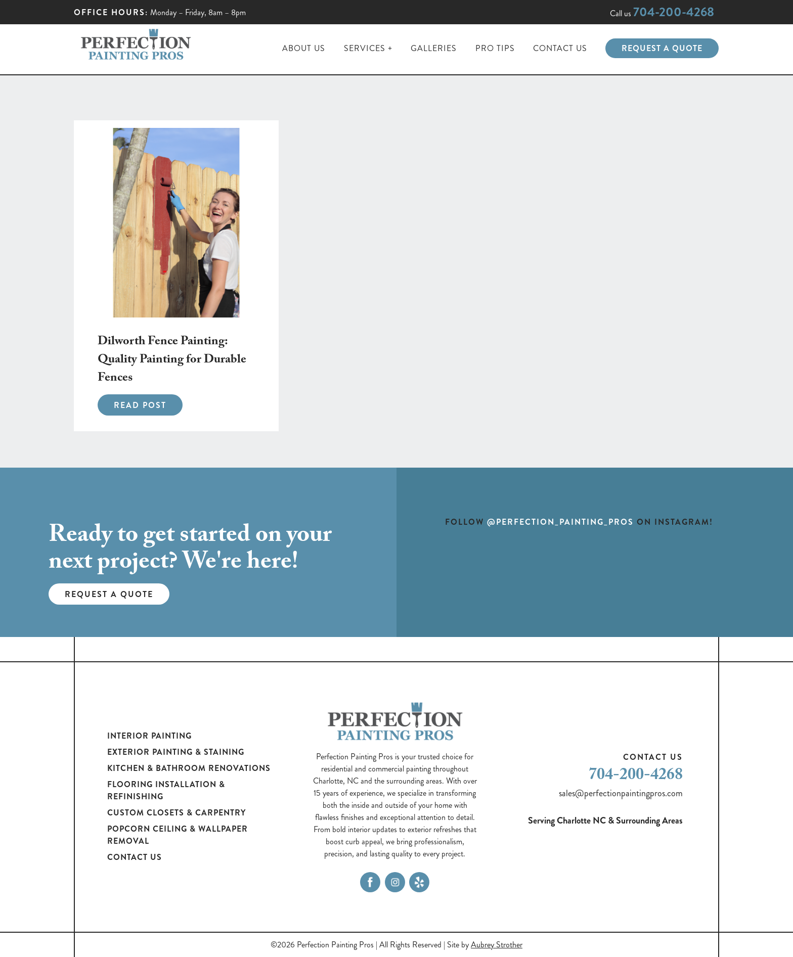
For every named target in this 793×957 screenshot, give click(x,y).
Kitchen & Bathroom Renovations (189, 768)
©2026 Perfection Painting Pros (322, 944)
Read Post (140, 405)
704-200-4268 (673, 12)
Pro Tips (495, 48)
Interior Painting (149, 736)
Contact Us (560, 48)
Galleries (434, 48)
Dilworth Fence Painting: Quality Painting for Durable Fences (172, 360)
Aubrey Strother (496, 944)
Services (364, 48)
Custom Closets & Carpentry (176, 812)
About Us (303, 48)
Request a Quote (662, 48)
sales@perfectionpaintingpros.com (621, 793)
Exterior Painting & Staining (175, 752)
